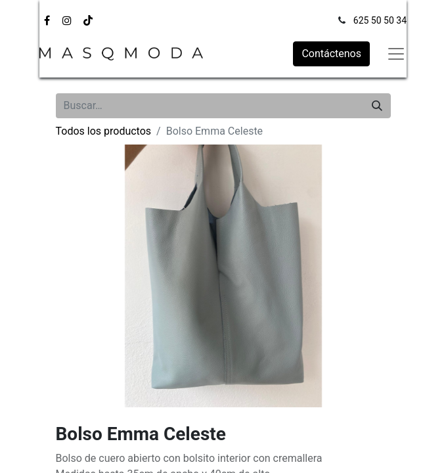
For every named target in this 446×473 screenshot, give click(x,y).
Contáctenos (331, 53)
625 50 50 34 (380, 20)
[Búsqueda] (377, 105)
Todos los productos (104, 131)
